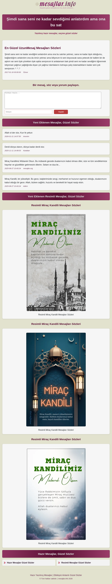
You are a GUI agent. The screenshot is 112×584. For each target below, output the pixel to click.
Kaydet (61, 112)
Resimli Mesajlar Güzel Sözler (76, 563)
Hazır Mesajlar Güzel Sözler (56, 5)
